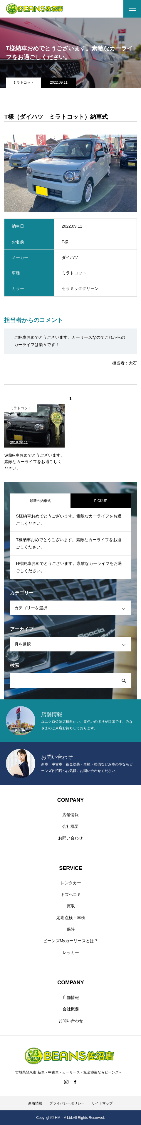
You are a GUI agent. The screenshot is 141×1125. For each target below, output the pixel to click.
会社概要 (70, 826)
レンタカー (71, 882)
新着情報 (35, 1103)
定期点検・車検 (70, 917)
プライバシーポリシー (67, 1103)
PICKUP (100, 501)
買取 (71, 906)
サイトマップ (102, 1103)
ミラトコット (23, 82)
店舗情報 (70, 814)
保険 (71, 929)
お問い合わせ (70, 838)
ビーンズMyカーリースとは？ (70, 940)
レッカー (71, 952)
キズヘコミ (71, 894)
